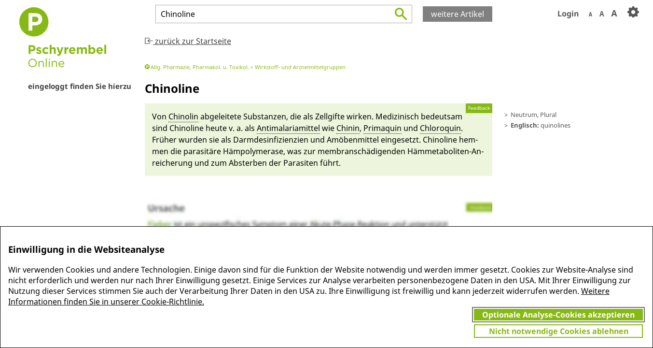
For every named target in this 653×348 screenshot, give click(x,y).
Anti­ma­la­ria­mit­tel (288, 128)
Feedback (479, 108)
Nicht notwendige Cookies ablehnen (558, 331)
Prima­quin (382, 128)
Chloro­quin (440, 128)
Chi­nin (348, 128)
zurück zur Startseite (188, 41)
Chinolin (183, 116)
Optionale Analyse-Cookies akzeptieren (558, 314)
